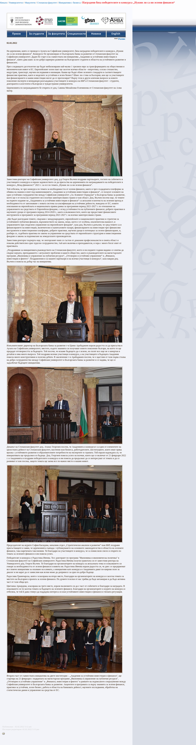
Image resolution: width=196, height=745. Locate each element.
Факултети (30, 2)
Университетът (16, 2)
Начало (3, 2)
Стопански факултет (47, 2)
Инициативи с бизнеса (70, 2)
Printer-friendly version (4, 733)
